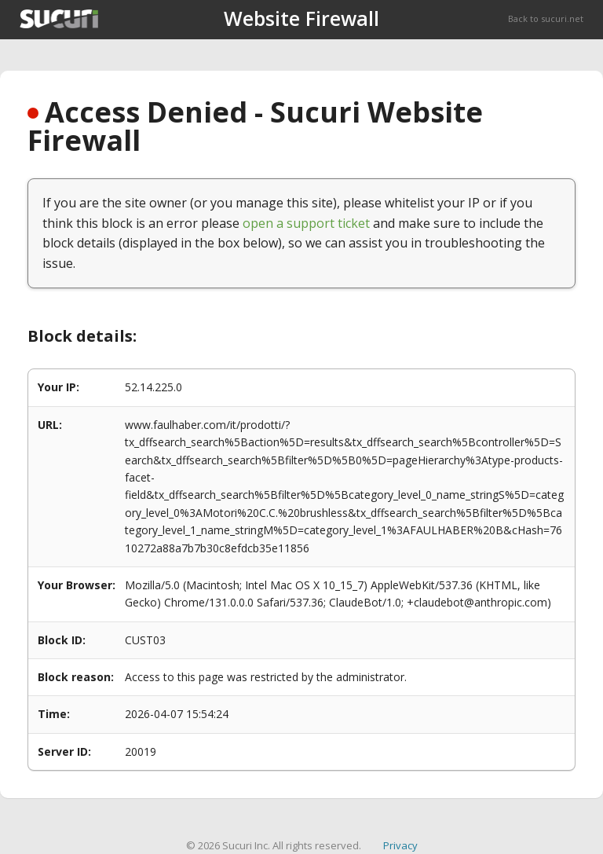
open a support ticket (306, 223)
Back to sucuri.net (545, 18)
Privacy (400, 845)
